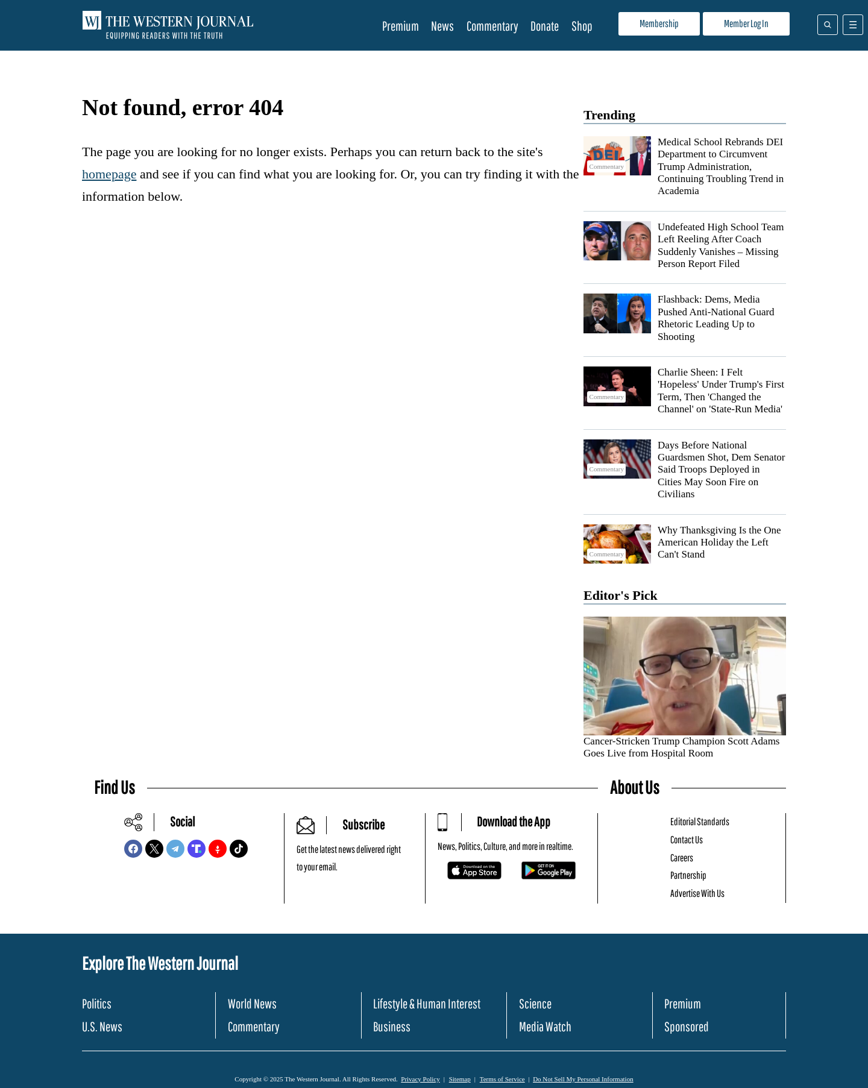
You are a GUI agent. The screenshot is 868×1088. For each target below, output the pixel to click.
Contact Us (686, 839)
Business (391, 1026)
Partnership (688, 875)
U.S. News (102, 1026)
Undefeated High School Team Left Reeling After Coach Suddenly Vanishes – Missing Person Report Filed (721, 245)
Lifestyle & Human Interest (426, 1003)
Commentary (492, 25)
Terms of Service (502, 1079)
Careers (681, 857)
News (442, 25)
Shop (582, 25)
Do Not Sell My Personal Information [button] (583, 1079)
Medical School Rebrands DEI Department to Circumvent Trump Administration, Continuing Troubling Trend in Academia (721, 166)
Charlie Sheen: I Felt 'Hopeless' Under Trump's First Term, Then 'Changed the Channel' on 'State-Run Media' (721, 390)
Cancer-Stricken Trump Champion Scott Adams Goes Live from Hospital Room (681, 747)
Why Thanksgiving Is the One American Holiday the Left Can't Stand (719, 542)
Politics (97, 1003)
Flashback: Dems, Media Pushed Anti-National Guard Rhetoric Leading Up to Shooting (716, 318)
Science (535, 1003)
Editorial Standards (699, 821)
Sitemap (460, 1079)
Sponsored (686, 1026)
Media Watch (545, 1026)
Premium (400, 25)
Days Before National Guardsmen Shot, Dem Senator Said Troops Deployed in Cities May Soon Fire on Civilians (721, 469)
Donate (544, 25)
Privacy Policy (420, 1079)
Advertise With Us (697, 893)
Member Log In (746, 23)
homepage (109, 173)
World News (252, 1003)
